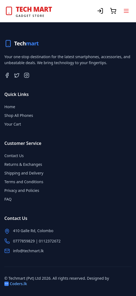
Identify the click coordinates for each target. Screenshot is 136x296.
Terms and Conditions (23, 181)
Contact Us (14, 155)
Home (9, 106)
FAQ (8, 199)
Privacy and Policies (21, 190)
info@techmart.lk (28, 250)
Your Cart (12, 124)
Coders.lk (15, 283)
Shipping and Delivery (23, 173)
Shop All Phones (18, 115)
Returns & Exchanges (23, 164)
